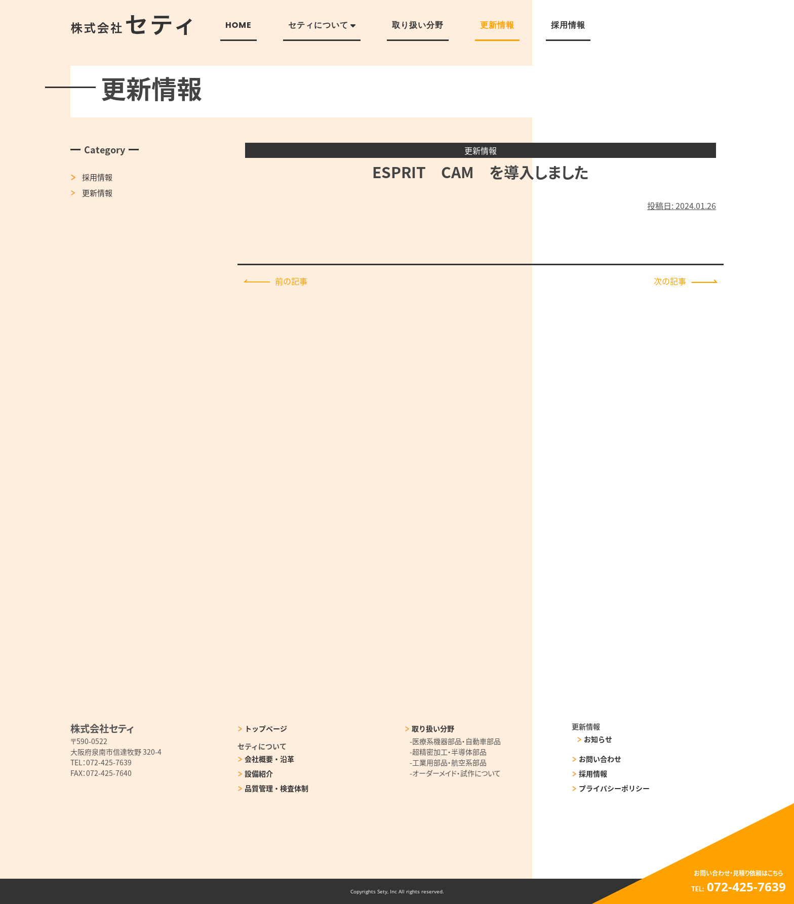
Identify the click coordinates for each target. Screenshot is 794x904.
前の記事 (275, 281)
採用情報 (97, 177)
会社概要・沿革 (269, 759)
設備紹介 (259, 773)
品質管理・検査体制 (276, 788)
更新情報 (97, 192)
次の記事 (686, 281)
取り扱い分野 (433, 728)
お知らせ (598, 739)
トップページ (266, 728)
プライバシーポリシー (614, 788)
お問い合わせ (600, 759)
